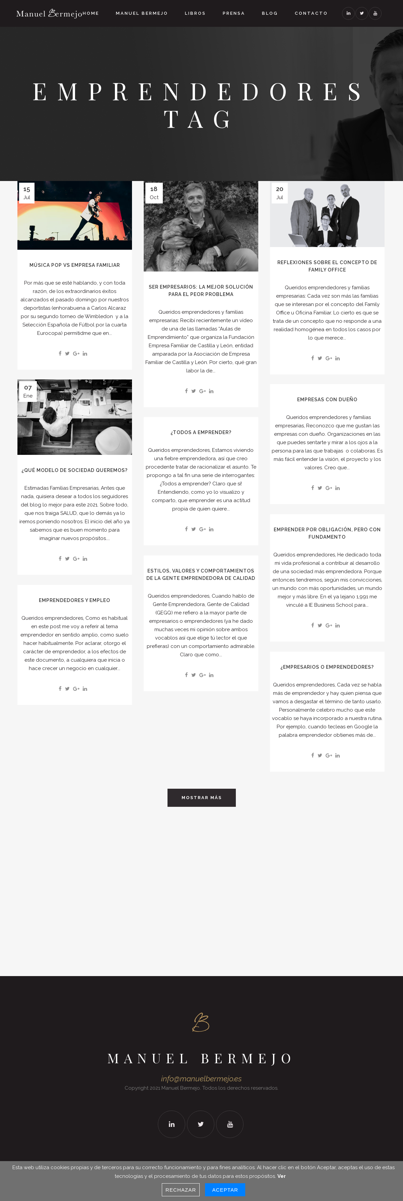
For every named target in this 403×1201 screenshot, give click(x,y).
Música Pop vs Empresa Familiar (74, 265)
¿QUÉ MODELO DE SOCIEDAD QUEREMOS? (74, 470)
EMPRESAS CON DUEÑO (327, 399)
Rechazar (180, 1190)
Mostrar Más (202, 797)
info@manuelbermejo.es (201, 1078)
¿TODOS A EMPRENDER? (201, 432)
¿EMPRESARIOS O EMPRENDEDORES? (327, 667)
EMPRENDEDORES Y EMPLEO (74, 600)
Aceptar (225, 1190)
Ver (281, 1176)
